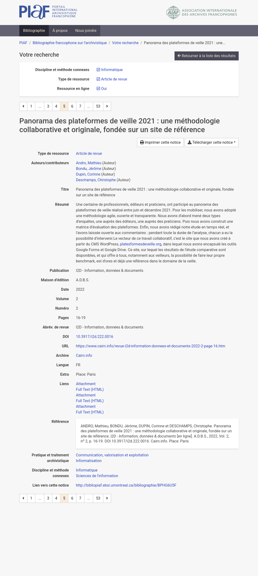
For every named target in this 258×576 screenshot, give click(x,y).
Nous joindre (85, 30)
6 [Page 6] (72, 106)
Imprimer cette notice (160, 142)
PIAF (23, 43)
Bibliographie (34, 30)
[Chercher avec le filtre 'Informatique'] (87, 470)
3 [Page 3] (48, 106)
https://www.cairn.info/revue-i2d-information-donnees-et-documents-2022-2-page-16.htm (150, 346)
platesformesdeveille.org (141, 244)
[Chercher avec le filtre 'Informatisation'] (89, 460)
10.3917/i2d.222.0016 (94, 336)
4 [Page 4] (56, 106)
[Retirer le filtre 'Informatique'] (112, 69)
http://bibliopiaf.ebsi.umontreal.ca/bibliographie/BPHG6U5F (126, 485)
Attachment (86, 384)
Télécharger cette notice (210, 142)
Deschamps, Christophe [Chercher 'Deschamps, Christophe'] (96, 180)
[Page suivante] (107, 106)
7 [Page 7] (80, 106)
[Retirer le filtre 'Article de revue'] (114, 79)
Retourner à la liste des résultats (207, 56)
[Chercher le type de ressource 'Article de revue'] (89, 153)
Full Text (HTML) (90, 389)
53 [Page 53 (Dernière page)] (98, 106)
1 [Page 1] (31, 106)
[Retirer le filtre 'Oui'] (104, 88)
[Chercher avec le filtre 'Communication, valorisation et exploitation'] (112, 455)
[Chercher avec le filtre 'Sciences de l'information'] (97, 476)
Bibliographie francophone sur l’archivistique (70, 43)
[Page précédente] (23, 106)
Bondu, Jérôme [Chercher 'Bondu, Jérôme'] (88, 168)
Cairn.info (84, 355)
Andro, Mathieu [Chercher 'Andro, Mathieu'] (88, 163)
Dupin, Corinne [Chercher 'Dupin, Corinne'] (88, 174)
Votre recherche (125, 43)
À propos (60, 30)
